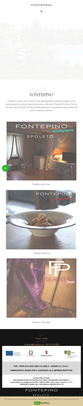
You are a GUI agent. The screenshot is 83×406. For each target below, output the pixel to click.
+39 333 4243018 (52, 344)
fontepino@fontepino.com (34, 344)
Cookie (44, 338)
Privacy (38, 338)
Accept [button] (37, 403)
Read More (45, 403)
